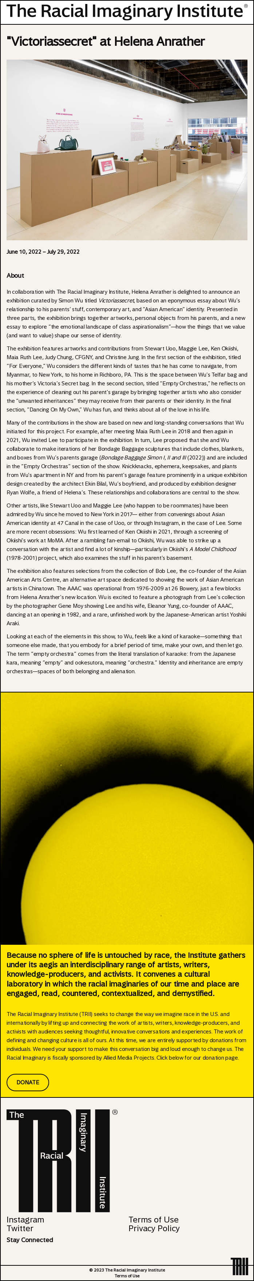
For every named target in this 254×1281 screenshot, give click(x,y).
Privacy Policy (154, 1228)
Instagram (25, 1219)
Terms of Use (153, 1219)
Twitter (20, 1228)
